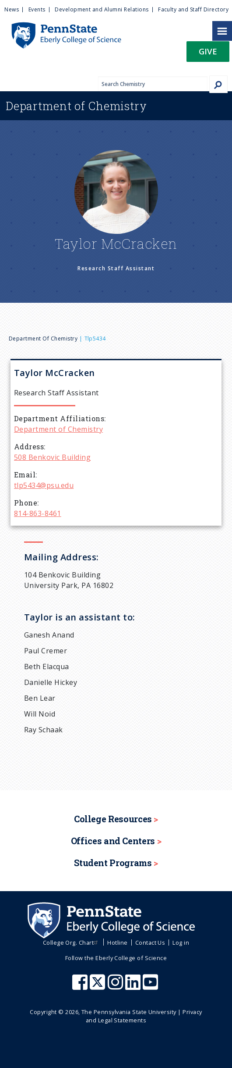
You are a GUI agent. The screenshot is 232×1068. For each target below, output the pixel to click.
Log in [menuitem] (180, 942)
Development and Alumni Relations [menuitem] (101, 9)
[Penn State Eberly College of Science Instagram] (116, 986)
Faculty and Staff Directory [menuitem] (193, 9)
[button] (207, 54)
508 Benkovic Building (52, 457)
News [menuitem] (11, 9)
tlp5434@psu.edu (44, 485)
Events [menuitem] (37, 9)
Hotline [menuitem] (117, 942)
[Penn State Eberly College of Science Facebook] (81, 986)
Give (208, 51)
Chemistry (76, 105)
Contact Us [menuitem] (150, 942)
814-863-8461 (37, 513)
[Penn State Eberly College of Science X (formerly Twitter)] (98, 986)
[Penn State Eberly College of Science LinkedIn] (134, 986)
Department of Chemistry (43, 338)
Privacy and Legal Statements (144, 1016)
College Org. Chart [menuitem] (71, 942)
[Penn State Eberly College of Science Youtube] (151, 986)
